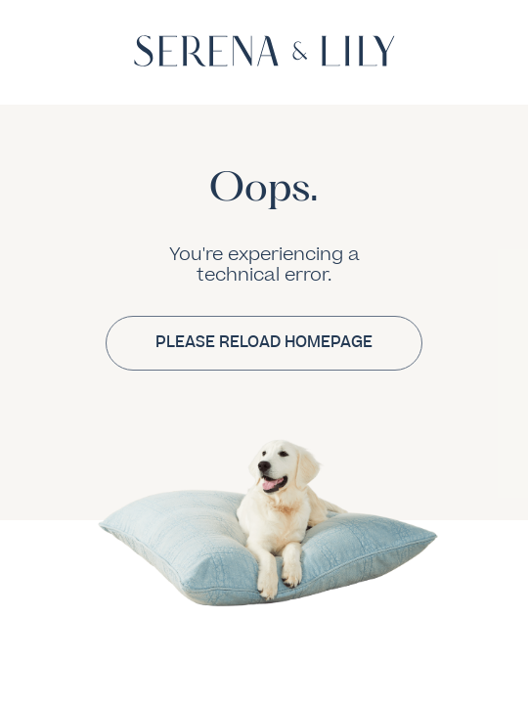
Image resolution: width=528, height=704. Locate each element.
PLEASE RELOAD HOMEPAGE (264, 342)
